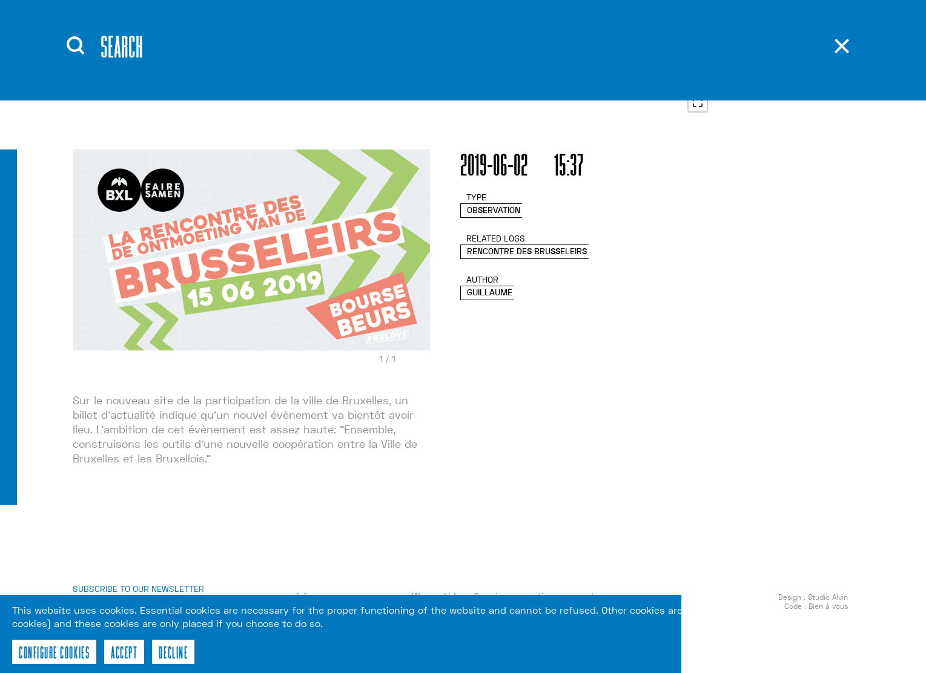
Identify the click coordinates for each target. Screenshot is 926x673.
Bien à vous (828, 614)
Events (287, 60)
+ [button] (698, 57)
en (593, 42)
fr (593, 60)
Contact (404, 78)
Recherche (498, 39)
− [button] (698, 76)
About (285, 41)
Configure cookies (54, 652)
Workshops (301, 78)
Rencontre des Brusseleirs (527, 259)
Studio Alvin (828, 605)
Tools (396, 60)
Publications (418, 41)
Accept (124, 652)
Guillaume (489, 300)
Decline (173, 652)
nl (593, 78)
